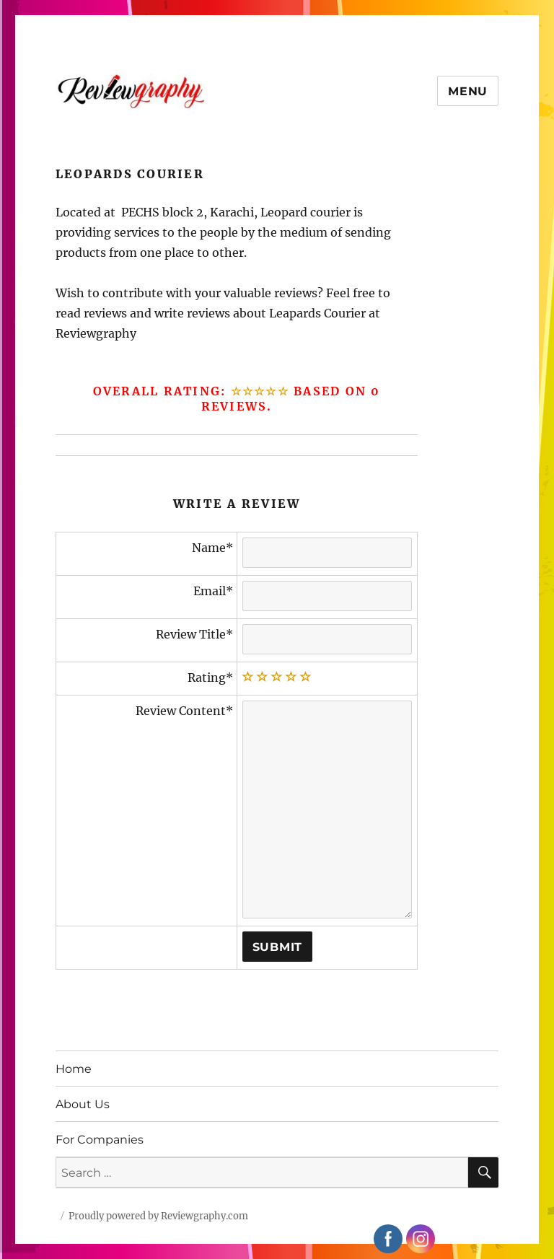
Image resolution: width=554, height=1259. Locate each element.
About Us (83, 1104)
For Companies (100, 1139)
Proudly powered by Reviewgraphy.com (158, 1216)
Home (74, 1069)
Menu (468, 91)
